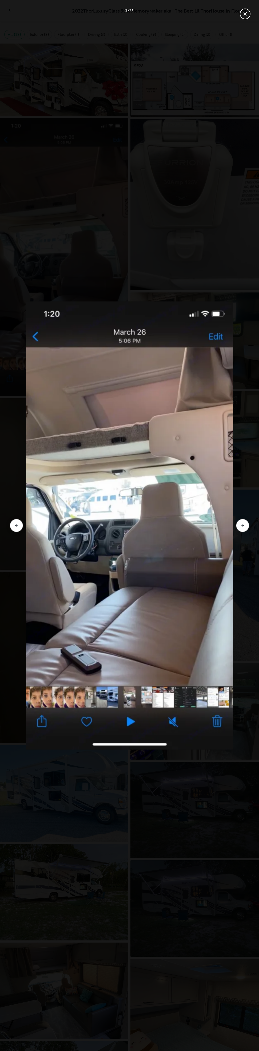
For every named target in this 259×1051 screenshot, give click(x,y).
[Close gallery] (245, 14)
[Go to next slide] (242, 525)
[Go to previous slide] (16, 525)
